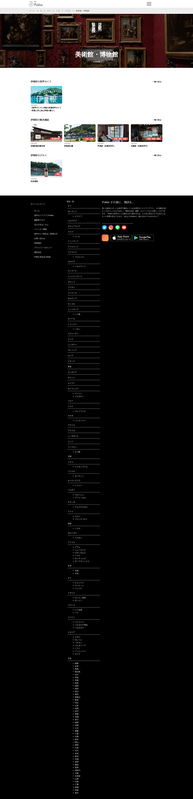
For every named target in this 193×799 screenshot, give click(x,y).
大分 (76, 728)
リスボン (77, 538)
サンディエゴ (79, 558)
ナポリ (76, 637)
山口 (76, 675)
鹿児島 (76, 672)
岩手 (76, 711)
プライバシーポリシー (43, 248)
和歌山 (76, 697)
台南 (76, 571)
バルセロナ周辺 (80, 625)
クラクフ (77, 216)
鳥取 (76, 669)
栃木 (76, 739)
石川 (76, 751)
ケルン (76, 516)
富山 (76, 691)
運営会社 (37, 252)
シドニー (77, 485)
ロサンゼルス (79, 553)
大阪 (76, 773)
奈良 (76, 753)
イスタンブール (80, 467)
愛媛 (76, 731)
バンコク (77, 588)
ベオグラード (79, 266)
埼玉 (76, 703)
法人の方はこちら (41, 225)
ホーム (32, 11)
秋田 (76, 683)
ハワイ (76, 556)
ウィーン (77, 393)
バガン (76, 329)
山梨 (76, 779)
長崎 (76, 787)
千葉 (76, 734)
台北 (76, 573)
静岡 (76, 745)
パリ (76, 613)
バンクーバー (79, 420)
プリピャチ (78, 257)
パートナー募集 (40, 229)
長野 (76, 762)
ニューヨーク (79, 550)
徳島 (76, 663)
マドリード (78, 622)
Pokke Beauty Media (42, 257)
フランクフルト (80, 519)
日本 (49, 11)
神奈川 (76, 770)
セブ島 (76, 452)
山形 (76, 706)
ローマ (76, 654)
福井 (76, 689)
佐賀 (76, 666)
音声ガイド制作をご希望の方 (46, 234)
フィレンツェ (79, 651)
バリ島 (76, 314)
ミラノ (76, 648)
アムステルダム (80, 507)
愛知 (76, 765)
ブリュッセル (79, 498)
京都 (58, 11)
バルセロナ (78, 628)
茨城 (76, 759)
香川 (76, 720)
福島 (76, 686)
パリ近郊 (77, 610)
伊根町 (68, 11)
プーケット (78, 586)
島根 (76, 790)
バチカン (77, 643)
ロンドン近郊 (79, 598)
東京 (76, 793)
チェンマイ (78, 583)
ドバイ (76, 237)
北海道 (76, 776)
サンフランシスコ (81, 561)
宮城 (76, 717)
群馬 (76, 767)
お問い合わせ (39, 238)
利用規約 (37, 243)
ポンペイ (77, 640)
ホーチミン (78, 476)
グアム (76, 547)
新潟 (76, 756)
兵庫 (76, 736)
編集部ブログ (39, 220)
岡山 (76, 742)
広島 (76, 748)
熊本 (76, 694)
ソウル (76, 528)
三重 (76, 784)
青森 (76, 714)
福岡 (76, 722)
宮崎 (76, 680)
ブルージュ (78, 495)
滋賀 (76, 708)
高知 (76, 677)
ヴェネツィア (79, 645)
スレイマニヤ (79, 411)
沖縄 (76, 725)
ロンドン (77, 601)
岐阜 (76, 700)
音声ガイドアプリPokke (44, 215)
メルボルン (78, 396)
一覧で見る (157, 82)
